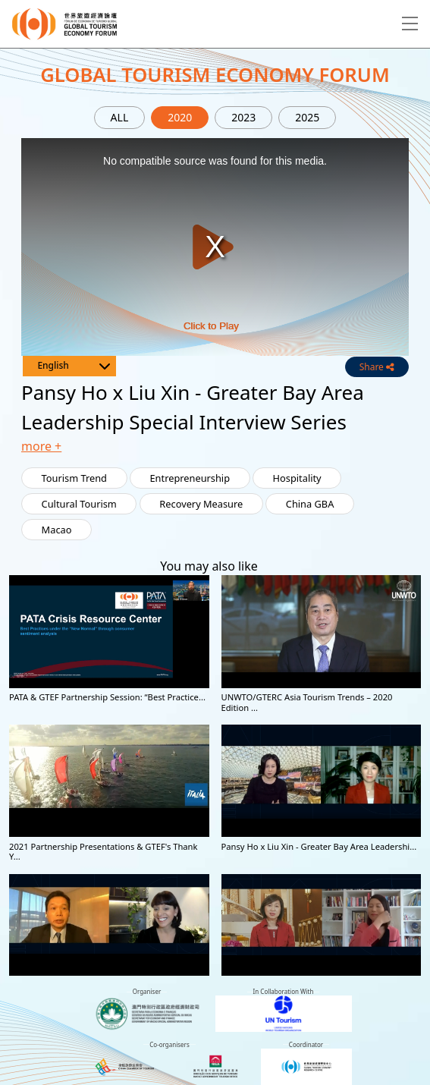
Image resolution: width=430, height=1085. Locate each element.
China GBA (310, 504)
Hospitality (297, 478)
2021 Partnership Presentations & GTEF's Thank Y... (103, 851)
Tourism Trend (74, 478)
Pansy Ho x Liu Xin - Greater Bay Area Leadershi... (319, 846)
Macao (57, 529)
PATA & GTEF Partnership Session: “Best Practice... (107, 697)
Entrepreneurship (190, 478)
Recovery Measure (201, 504)
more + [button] (41, 446)
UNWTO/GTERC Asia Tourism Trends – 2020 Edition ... (307, 701)
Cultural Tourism (79, 504)
